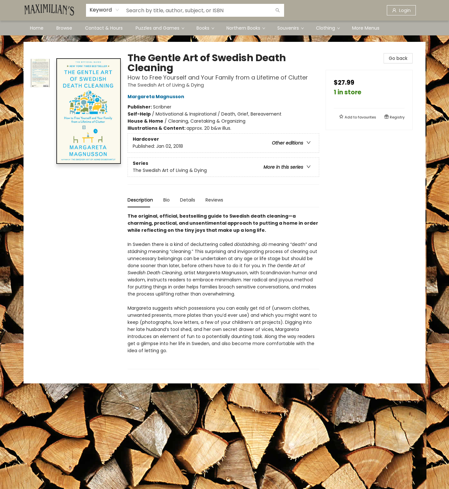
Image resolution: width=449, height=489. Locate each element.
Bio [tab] (166, 200)
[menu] (224, 28)
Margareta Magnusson (157, 96)
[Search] (277, 10)
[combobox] (104, 10)
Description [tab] (140, 200)
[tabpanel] (223, 290)
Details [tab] (187, 200)
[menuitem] (37, 28)
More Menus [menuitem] (365, 28)
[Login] (401, 10)
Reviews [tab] (214, 200)
